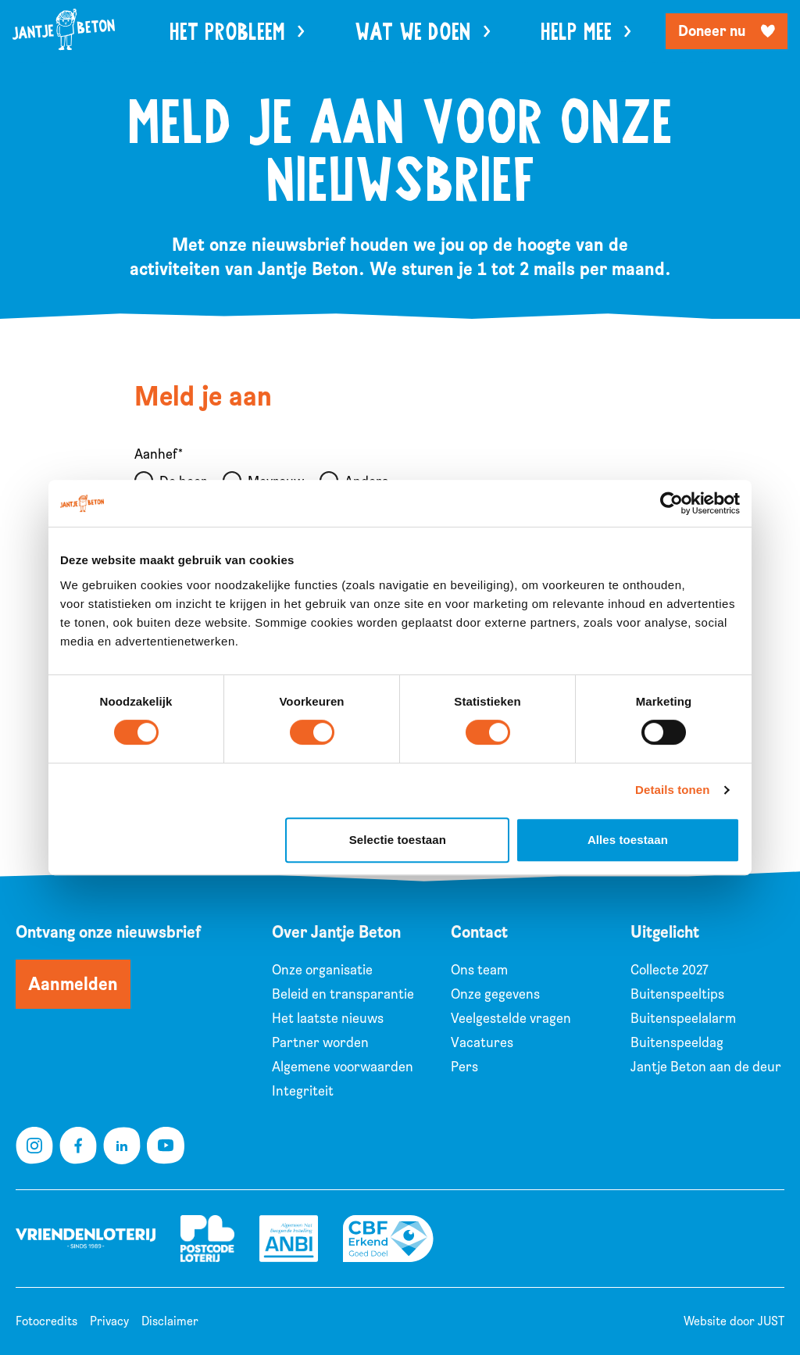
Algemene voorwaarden (342, 1067)
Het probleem (237, 32)
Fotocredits (46, 1321)
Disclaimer (169, 1321)
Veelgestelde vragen (511, 1018)
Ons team (479, 970)
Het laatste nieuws (328, 1018)
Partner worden (320, 1043)
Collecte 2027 (669, 970)
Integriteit (303, 1091)
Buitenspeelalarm (683, 1018)
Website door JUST (734, 1321)
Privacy (109, 1321)
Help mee (586, 32)
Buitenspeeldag (676, 1043)
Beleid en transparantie (343, 994)
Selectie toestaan (397, 839)
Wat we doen (423, 32)
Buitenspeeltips (677, 994)
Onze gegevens (495, 994)
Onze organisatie (322, 970)
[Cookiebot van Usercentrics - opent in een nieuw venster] (671, 503)
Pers (464, 1067)
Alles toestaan (628, 839)
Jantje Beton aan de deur (705, 1067)
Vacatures (482, 1043)
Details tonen (672, 789)
